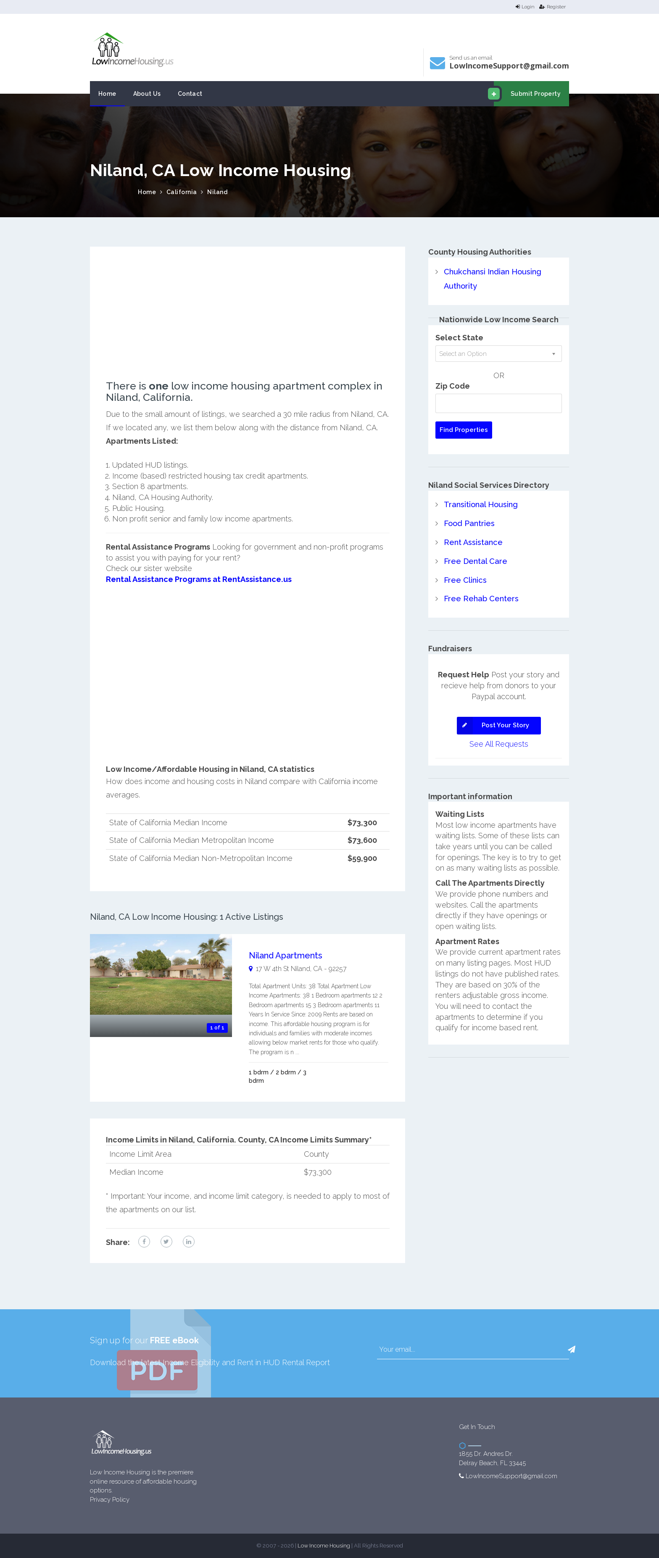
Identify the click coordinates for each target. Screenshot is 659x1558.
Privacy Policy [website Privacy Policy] (109, 1499)
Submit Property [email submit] (527, 94)
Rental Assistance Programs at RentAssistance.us (198, 579)
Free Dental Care (475, 559)
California (181, 192)
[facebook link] (144, 1241)
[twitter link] (166, 1241)
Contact (190, 93)
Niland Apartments (285, 955)
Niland (217, 192)
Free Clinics (465, 578)
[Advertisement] (248, 321)
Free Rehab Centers (481, 596)
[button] (571, 1349)
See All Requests (498, 741)
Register (552, 7)
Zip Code (452, 385)
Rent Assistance (473, 541)
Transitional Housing (480, 504)
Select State (459, 337)
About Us (147, 93)
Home (107, 93)
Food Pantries (469, 522)
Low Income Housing (324, 1545)
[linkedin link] (189, 1241)
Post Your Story (493, 723)
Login (525, 7)
